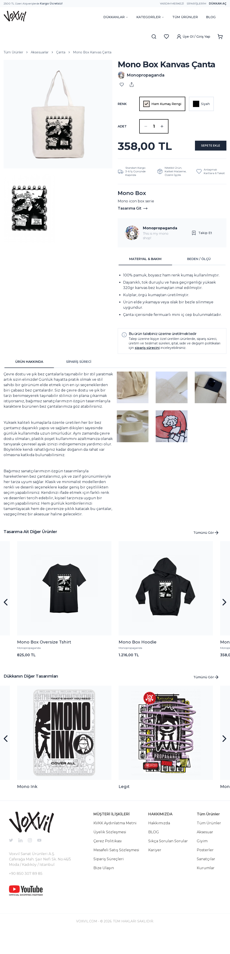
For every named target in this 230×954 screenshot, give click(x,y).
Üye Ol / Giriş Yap (193, 36)
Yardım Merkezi (172, 3)
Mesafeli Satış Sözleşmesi (116, 871)
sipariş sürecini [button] (147, 369)
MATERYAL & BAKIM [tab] (145, 280)
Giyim (202, 862)
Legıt (124, 808)
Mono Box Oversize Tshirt (44, 663)
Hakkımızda (159, 844)
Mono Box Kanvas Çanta (92, 52)
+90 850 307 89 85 (25, 895)
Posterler (205, 871)
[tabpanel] (172, 316)
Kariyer (154, 871)
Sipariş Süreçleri (108, 880)
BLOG (211, 17)
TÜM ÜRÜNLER (185, 17)
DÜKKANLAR (115, 17)
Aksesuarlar (40, 52)
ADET (122, 126)
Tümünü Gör (206, 554)
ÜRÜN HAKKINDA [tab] (29, 383)
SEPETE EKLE (172, 165)
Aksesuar (205, 853)
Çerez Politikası (107, 862)
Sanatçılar (206, 880)
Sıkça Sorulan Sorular (168, 862)
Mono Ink (27, 808)
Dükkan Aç (217, 3)
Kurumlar (206, 889)
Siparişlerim (196, 3)
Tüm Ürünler (13, 52)
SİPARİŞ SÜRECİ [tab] (78, 383)
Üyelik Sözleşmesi (109, 853)
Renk (122, 104)
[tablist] (172, 280)
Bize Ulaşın (103, 889)
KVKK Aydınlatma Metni (115, 844)
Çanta (60, 52)
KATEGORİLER (150, 17)
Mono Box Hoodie (138, 663)
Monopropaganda (160, 249)
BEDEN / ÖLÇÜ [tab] (199, 280)
